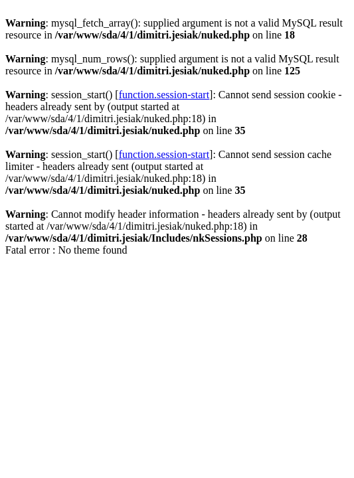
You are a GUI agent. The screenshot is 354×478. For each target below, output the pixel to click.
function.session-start (164, 94)
